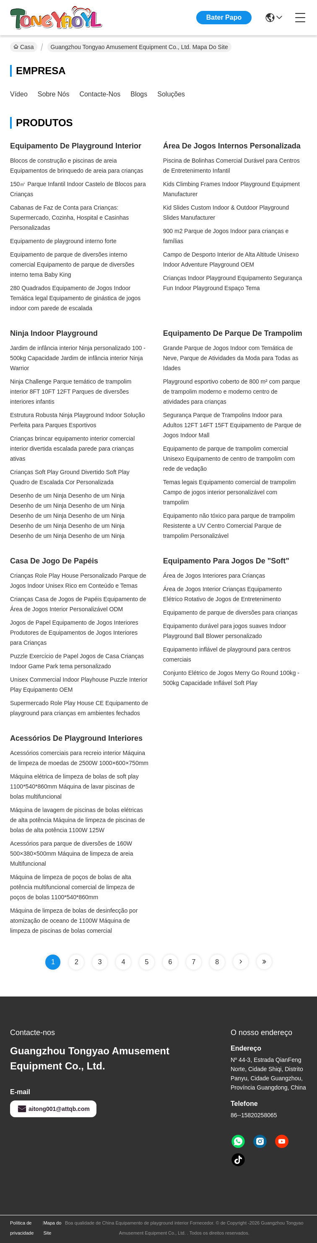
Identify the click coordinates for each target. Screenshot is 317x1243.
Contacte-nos (99, 94)
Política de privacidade (22, 1227)
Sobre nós (54, 94)
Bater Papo (224, 17)
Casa (23, 47)
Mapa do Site (52, 1227)
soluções (171, 94)
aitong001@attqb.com (53, 1108)
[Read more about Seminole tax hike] (240, 961)
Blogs (138, 94)
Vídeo (19, 94)
